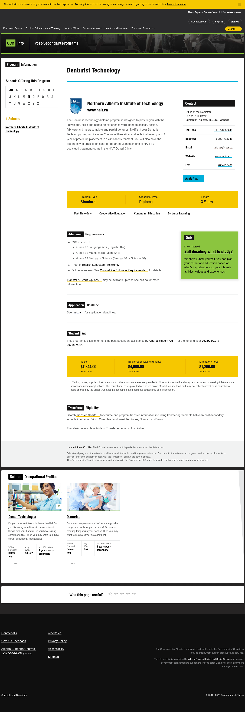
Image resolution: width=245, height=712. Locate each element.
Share (203, 29)
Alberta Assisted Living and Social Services (210, 659)
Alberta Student (162, 340)
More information (176, 4)
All (11, 90)
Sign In (219, 21)
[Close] (239, 4)
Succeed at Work (92, 28)
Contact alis (9, 633)
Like (215, 28)
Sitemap (53, 656)
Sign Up (235, 21)
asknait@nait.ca (223, 147)
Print (221, 29)
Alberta (15, 17)
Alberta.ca (54, 633)
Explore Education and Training (43, 28)
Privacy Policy (57, 641)
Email (99, 88)
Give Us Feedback (13, 641)
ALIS (39, 17)
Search (231, 29)
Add (209, 29)
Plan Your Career (12, 28)
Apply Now (191, 178)
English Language (102, 264)
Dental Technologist (24, 517)
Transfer (87, 415)
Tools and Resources (143, 28)
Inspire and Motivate (117, 28)
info (15, 43)
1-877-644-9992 (234, 12)
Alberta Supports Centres (18, 649)
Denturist (74, 517)
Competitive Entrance (124, 270)
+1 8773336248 (223, 129)
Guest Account (199, 21)
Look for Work (71, 28)
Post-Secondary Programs (57, 43)
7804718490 (225, 165)
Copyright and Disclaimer (14, 695)
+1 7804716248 (223, 138)
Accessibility (56, 649)
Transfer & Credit (84, 280)
